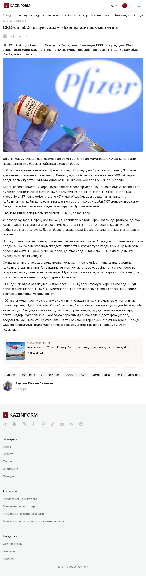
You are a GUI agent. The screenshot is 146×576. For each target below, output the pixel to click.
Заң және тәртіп (101, 15)
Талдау (8, 461)
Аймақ (9, 375)
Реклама (9, 558)
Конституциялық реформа (33, 15)
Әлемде (8, 476)
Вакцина (28, 375)
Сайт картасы (12, 544)
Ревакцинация (128, 375)
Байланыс (9, 551)
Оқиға (7, 446)
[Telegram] (12, 36)
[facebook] (33, 424)
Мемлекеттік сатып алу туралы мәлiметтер (33, 521)
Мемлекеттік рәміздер (19, 506)
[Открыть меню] (139, 6)
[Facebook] (20, 36)
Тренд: (7, 15)
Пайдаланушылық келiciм (20, 499)
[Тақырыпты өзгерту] (127, 6)
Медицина (101, 375)
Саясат (8, 454)
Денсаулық (50, 375)
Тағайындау (123, 15)
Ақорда (138, 15)
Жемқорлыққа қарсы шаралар (23, 514)
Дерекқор (81, 15)
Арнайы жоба (62, 15)
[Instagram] (5, 36)
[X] (27, 36)
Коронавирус (75, 375)
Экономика (10, 469)
